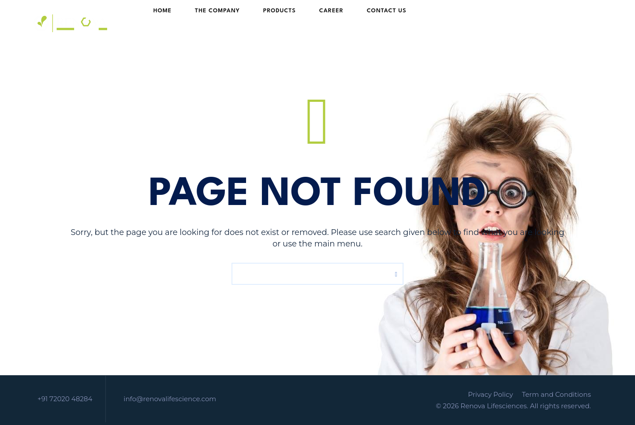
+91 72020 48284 (64, 399)
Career (315, 23)
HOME (171, 23)
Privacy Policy (490, 394)
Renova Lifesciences (493, 406)
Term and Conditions (556, 394)
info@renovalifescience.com (169, 399)
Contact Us (362, 23)
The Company (217, 23)
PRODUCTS (271, 23)
